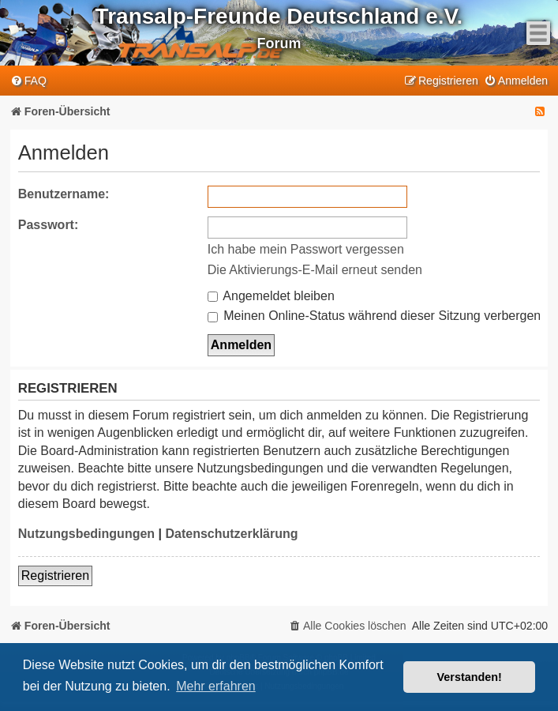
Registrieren (55, 575)
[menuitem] (28, 81)
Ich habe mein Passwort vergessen (306, 249)
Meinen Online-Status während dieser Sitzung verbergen (374, 315)
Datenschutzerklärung (231, 533)
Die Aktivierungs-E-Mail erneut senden (315, 269)
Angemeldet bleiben (271, 296)
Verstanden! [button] (469, 677)
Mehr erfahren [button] (216, 686)
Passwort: (48, 224)
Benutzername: (64, 194)
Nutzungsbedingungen (86, 533)
